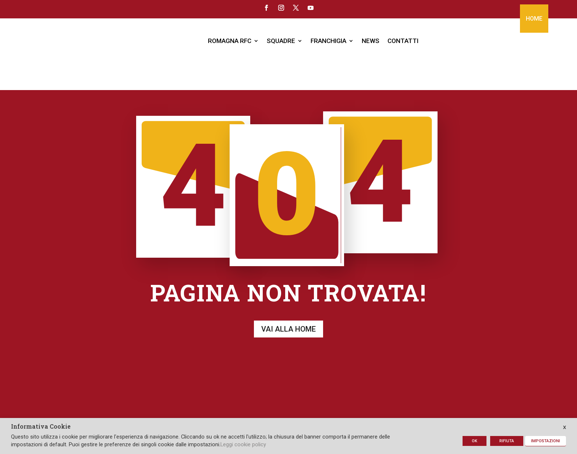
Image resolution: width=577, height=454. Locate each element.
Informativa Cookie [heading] (41, 426)
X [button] (564, 427)
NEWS (370, 40)
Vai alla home (288, 293)
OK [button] (474, 441)
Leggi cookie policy (243, 444)
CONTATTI (402, 40)
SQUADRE (281, 40)
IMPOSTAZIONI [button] (545, 441)
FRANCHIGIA (328, 40)
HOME (534, 18)
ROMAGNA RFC (229, 40)
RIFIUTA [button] (506, 441)
